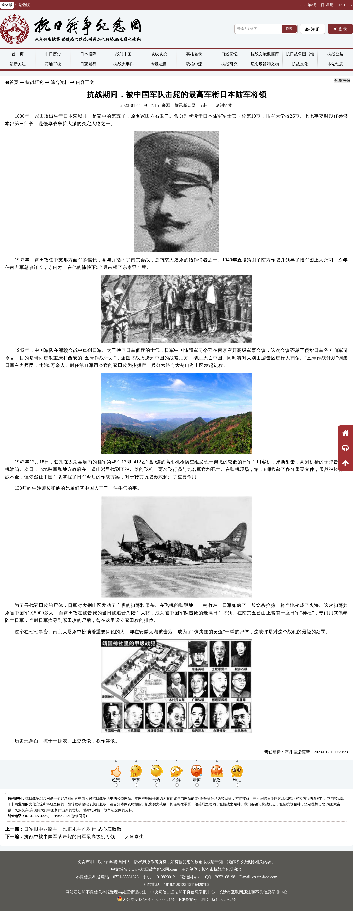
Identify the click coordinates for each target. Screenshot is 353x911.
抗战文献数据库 (265, 54)
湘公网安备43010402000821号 (146, 899)
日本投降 (88, 54)
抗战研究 (229, 64)
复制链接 (224, 105)
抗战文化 (300, 64)
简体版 (7, 5)
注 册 (315, 29)
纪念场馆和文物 (265, 64)
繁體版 (24, 5)
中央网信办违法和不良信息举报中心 (182, 892)
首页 (13, 82)
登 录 (342, 29)
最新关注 (18, 64)
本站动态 (335, 64)
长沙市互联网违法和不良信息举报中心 (253, 892)
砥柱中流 (194, 64)
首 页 (18, 54)
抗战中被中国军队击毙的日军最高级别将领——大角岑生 (84, 836)
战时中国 (123, 54)
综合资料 (60, 82)
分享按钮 (342, 80)
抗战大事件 (123, 64)
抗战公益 (335, 54)
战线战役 (159, 54)
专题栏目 (159, 64)
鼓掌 (136, 782)
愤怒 (217, 782)
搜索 (289, 29)
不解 (176, 782)
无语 (156, 782)
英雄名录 (194, 54)
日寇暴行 (88, 64)
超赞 (116, 782)
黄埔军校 (53, 64)
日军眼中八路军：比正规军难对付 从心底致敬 (73, 829)
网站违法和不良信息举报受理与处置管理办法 (106, 892)
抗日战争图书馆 (300, 54)
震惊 (197, 782)
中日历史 (53, 54)
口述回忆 (229, 54)
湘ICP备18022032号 (218, 899)
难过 (237, 782)
